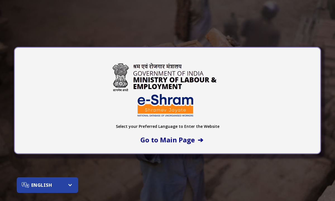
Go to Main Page (167, 139)
